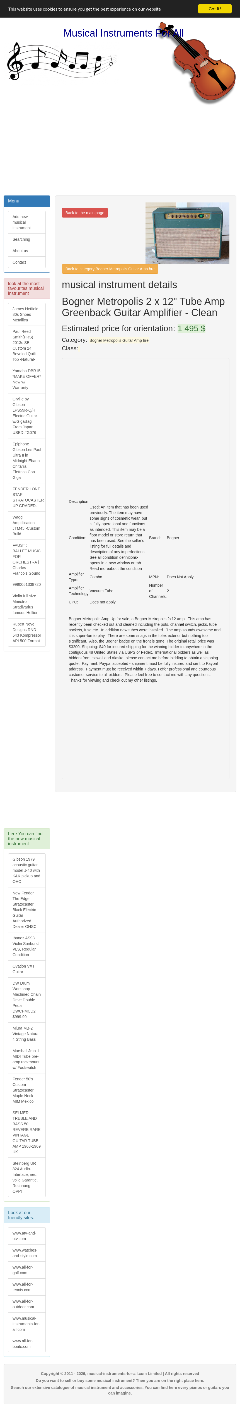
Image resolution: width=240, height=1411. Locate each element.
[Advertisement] (120, 150)
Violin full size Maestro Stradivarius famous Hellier (25, 604)
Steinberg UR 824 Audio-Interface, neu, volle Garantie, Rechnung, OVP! (25, 1177)
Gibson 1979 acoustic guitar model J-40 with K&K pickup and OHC (26, 870)
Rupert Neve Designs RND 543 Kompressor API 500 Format (27, 632)
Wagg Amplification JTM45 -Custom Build (26, 525)
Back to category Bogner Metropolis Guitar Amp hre (110, 269)
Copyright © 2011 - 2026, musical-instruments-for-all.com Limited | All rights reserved (120, 1373)
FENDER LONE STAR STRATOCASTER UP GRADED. (28, 497)
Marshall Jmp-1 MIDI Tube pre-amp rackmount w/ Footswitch (26, 1059)
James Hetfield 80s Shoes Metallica (25, 314)
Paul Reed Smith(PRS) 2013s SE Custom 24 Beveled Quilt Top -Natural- (24, 345)
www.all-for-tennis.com (23, 1287)
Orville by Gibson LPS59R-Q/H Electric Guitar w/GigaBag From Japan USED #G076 (25, 416)
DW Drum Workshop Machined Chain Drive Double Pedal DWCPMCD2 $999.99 (27, 1000)
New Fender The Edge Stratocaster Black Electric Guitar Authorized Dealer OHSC (25, 910)
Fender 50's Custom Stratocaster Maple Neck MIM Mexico (23, 1090)
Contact (19, 262)
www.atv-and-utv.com (24, 1236)
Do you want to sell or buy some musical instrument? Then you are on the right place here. (120, 1380)
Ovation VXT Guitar (24, 969)
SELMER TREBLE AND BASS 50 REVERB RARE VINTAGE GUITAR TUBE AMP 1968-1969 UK (27, 1132)
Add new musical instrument (22, 222)
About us (20, 251)
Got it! (215, 9)
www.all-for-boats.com (23, 1344)
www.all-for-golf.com (23, 1270)
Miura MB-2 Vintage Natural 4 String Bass (26, 1034)
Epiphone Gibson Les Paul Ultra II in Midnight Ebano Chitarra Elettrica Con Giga (27, 461)
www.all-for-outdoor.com (23, 1304)
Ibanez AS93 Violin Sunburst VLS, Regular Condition (26, 946)
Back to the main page (85, 213)
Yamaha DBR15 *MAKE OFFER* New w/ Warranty (27, 379)
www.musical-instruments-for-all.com (26, 1324)
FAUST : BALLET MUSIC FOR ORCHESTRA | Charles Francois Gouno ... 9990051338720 (27, 565)
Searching (21, 239)
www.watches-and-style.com (25, 1253)
